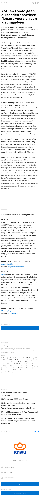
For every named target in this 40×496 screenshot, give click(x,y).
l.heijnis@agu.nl (7, 311)
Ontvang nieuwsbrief (20, 493)
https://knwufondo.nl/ (16, 267)
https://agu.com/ (14, 313)
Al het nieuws (5, 2)
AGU (3, 274)
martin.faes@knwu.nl (9, 264)
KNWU (20, 461)
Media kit (20, 484)
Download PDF (20, 328)
